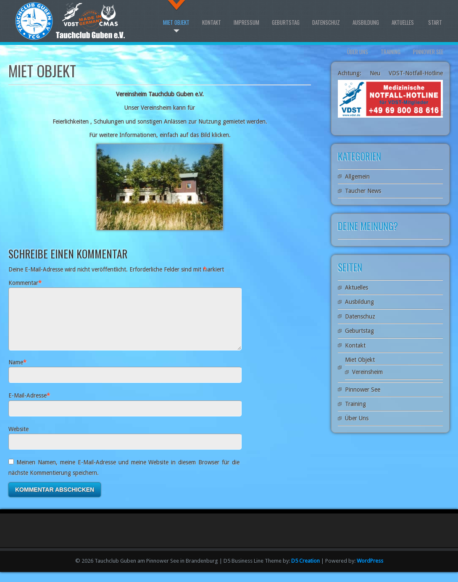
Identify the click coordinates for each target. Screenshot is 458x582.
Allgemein (357, 176)
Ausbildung (366, 22)
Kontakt (211, 22)
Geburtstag (286, 22)
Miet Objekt (176, 22)
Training (390, 51)
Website (18, 439)
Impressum (246, 22)
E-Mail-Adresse (27, 405)
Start (435, 22)
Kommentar (23, 282)
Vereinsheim (367, 372)
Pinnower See (428, 51)
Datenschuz (326, 22)
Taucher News (363, 190)
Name (15, 372)
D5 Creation (305, 571)
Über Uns (357, 51)
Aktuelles (403, 22)
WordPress (370, 571)
